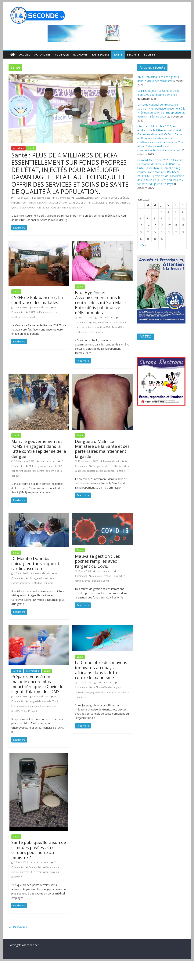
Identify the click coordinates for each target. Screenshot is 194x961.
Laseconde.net (42, 197)
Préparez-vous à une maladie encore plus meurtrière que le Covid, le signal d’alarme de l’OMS (37, 684)
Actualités (42, 54)
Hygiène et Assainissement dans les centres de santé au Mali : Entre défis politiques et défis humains (101, 327)
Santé (118, 54)
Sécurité (133, 54)
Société (149, 54)
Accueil (24, 54)
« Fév (142, 245)
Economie (80, 54)
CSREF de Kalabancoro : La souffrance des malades (37, 299)
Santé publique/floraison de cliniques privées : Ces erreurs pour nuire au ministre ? (38, 849)
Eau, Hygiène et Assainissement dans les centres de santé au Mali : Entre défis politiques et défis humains (100, 302)
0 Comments (61, 197)
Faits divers (100, 54)
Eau (94, 322)
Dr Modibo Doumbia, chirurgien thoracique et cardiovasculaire (35, 563)
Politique (62, 54)
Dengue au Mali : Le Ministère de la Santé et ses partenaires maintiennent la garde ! (102, 448)
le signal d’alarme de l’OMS (43, 701)
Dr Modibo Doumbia (42, 583)
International (32, 670)
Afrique (17, 670)
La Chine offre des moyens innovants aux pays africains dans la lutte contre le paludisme (101, 669)
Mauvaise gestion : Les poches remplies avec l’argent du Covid (97, 561)
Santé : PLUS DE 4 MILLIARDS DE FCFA (62, 207)
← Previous (18, 927)
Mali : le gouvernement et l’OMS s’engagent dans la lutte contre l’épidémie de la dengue (38, 448)
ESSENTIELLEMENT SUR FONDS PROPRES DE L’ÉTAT (102, 197)
